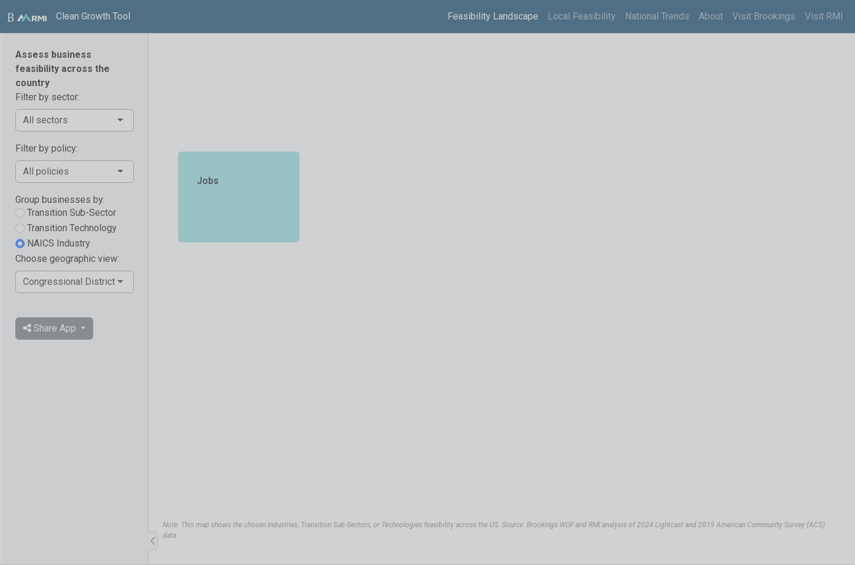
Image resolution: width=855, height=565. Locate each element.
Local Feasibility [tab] (582, 16)
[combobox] (69, 120)
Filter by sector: (47, 97)
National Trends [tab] (657, 16)
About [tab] (711, 16)
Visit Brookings (763, 16)
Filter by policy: (46, 148)
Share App (50, 328)
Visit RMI (824, 16)
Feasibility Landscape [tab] (493, 16)
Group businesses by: (60, 199)
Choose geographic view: (67, 258)
